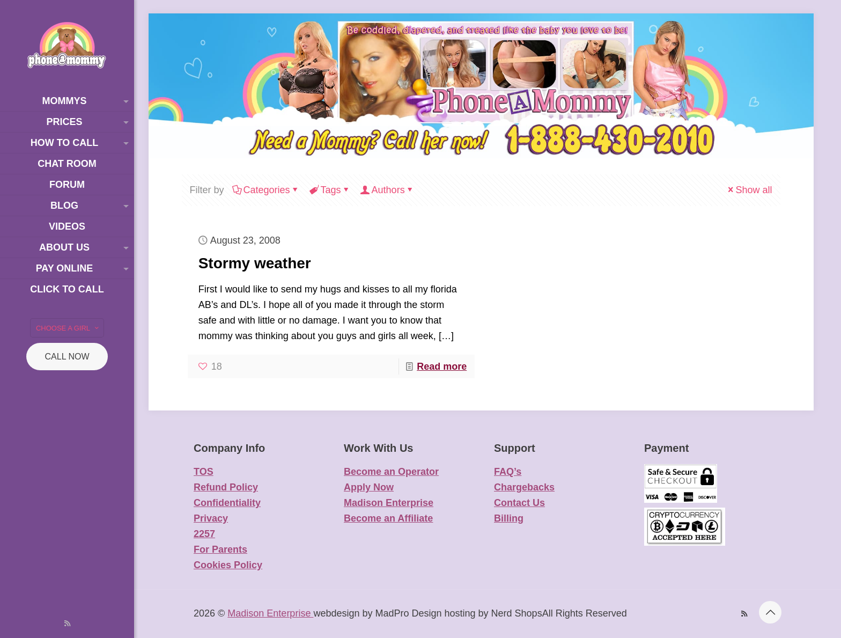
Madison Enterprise (388, 502)
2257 (204, 534)
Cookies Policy (228, 565)
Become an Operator (391, 471)
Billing (508, 518)
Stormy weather (254, 263)
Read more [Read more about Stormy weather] (442, 366)
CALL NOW (67, 356)
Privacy (211, 518)
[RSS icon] (67, 623)
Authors (387, 190)
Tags (330, 190)
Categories (266, 190)
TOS (203, 471)
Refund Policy (226, 487)
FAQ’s (507, 471)
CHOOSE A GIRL (68, 328)
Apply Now (369, 487)
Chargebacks (524, 487)
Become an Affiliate (388, 518)
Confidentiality (227, 502)
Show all (749, 190)
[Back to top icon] (770, 612)
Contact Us (519, 502)
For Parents (220, 549)
